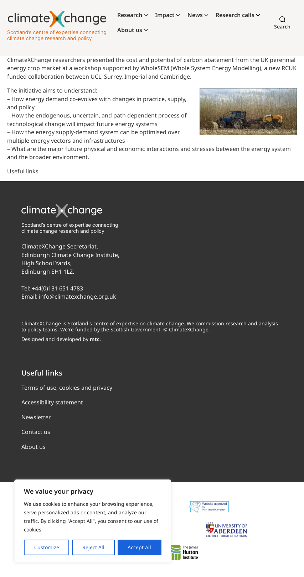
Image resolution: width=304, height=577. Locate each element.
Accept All (139, 547)
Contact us (35, 432)
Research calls (235, 15)
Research (129, 15)
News (195, 15)
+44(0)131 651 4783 (57, 288)
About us (129, 30)
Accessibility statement (52, 402)
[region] (92, 521)
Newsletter (36, 417)
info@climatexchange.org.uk (77, 296)
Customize (46, 547)
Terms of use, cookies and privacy (66, 388)
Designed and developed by (61, 339)
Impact (165, 15)
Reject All (93, 547)
